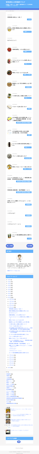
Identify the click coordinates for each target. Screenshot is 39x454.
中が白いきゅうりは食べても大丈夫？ (20, 430)
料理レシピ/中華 (27, 169)
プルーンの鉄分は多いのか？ (19, 156)
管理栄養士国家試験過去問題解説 (24, 122)
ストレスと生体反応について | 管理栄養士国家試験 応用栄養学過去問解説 (20, 341)
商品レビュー (28, 63)
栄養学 (29, 108)
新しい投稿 (10, 245)
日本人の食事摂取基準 (11, 396)
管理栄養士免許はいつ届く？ (14, 17)
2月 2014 (11, 365)
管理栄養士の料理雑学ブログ (15, 2)
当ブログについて (11, 40)
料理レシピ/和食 (27, 74)
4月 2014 (11, 361)
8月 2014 (11, 307)
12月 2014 (11, 299)
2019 (9, 287)
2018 (9, 289)
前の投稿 (30, 245)
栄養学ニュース (27, 31)
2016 (9, 293)
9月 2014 (11, 305)
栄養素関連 (28, 87)
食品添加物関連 (10, 399)
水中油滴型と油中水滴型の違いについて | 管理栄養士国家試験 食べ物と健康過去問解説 (21, 119)
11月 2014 (11, 301)
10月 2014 (11, 303)
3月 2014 (11, 363)
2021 (9, 283)
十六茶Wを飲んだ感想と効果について (21, 95)
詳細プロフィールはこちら (13, 270)
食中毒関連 (9, 389)
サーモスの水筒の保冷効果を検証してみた (19, 334)
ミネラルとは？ (11, 213)
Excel (7, 401)
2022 (9, 281)
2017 (9, 291)
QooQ (22, 453)
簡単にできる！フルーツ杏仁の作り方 (21, 166)
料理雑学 (8, 374)
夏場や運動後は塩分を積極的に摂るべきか (19, 310)
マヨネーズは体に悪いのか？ (19, 106)
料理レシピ (9, 382)
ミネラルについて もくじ (14, 224)
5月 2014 (11, 359)
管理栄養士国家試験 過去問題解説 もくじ (18, 190)
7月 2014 (11, 355)
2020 (9, 285)
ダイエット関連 (10, 391)
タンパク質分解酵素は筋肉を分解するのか (19, 352)
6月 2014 (11, 357)
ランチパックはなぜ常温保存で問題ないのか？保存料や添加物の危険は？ (21, 415)
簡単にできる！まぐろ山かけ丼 (20, 72)
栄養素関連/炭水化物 (11, 403)
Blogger (21, 448)
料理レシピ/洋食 (10, 394)
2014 (9, 297)
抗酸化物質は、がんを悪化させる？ (21, 49)
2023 (9, 279)
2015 (9, 295)
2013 (9, 367)
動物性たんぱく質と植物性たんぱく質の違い (19, 322)
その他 (29, 19)
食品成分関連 (28, 158)
